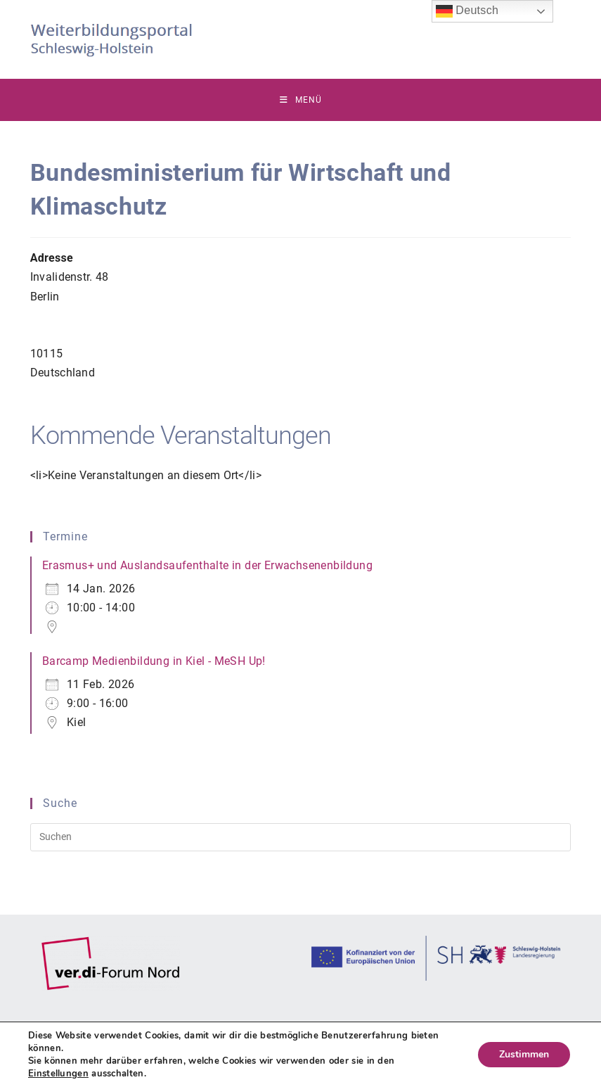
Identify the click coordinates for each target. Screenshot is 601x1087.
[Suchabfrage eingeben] (300, 837)
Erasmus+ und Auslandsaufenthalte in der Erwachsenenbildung (207, 565)
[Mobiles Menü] (300, 100)
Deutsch (467, 11)
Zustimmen (524, 1054)
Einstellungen (58, 1073)
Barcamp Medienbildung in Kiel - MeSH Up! (154, 661)
